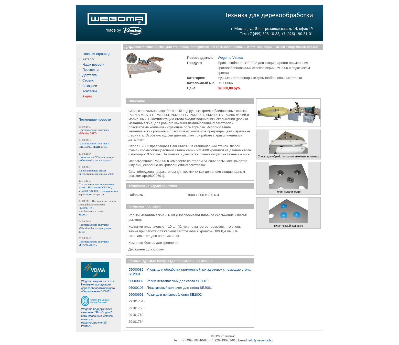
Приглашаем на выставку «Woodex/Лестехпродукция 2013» (95, 228)
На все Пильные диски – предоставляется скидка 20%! (96, 172)
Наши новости (93, 64)
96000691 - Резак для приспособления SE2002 (165, 294)
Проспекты (90, 70)
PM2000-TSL (86, 207)
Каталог (88, 59)
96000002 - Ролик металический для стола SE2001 (168, 281)
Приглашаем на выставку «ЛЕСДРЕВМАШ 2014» (94, 145)
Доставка (89, 75)
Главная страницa (96, 54)
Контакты (89, 91)
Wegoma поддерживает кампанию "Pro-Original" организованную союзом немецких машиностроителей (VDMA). (97, 317)
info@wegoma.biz (261, 340)
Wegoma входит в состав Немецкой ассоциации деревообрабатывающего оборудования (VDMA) (98, 286)
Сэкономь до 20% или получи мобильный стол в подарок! (96, 158)
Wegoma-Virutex (230, 58)
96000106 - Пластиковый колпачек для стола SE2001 (170, 288)
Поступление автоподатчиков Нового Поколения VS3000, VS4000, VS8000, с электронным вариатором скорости (98, 189)
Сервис (88, 80)
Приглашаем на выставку (94, 131)
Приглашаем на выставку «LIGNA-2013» (94, 243)
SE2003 (83, 214)
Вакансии (89, 86)
